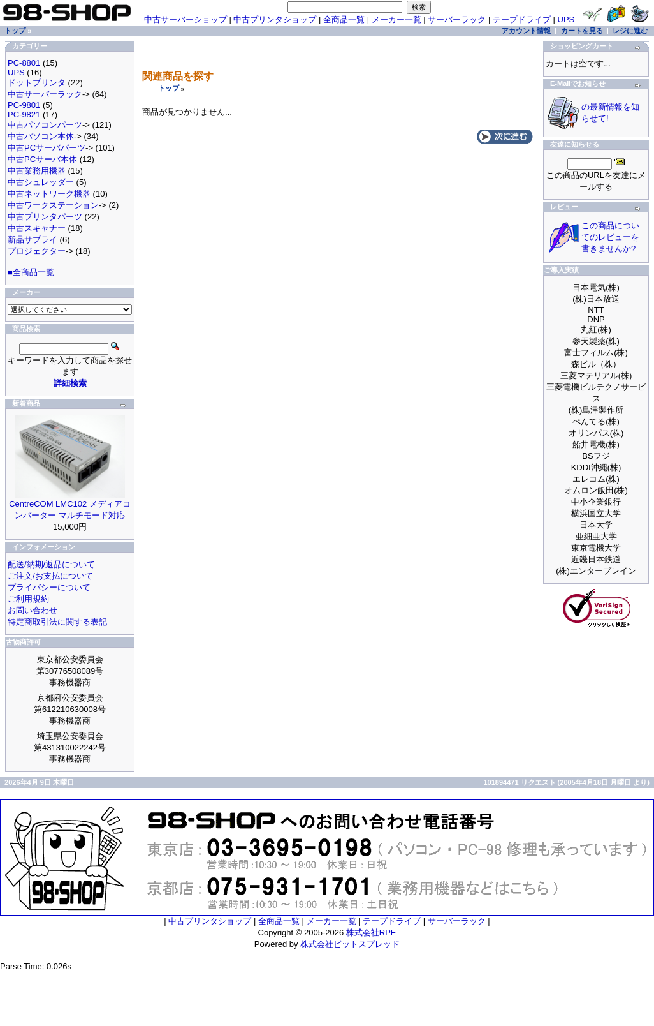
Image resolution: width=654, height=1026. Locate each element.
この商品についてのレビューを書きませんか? (610, 237)
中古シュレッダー (41, 182)
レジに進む (630, 30)
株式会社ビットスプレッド (350, 944)
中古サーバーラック (45, 94)
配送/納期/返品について (51, 564)
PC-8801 (24, 63)
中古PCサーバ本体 (42, 159)
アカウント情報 (526, 30)
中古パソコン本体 (41, 136)
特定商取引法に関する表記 (57, 622)
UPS (566, 19)
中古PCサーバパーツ (46, 147)
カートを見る (582, 30)
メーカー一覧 (396, 19)
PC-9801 (24, 105)
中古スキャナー (37, 228)
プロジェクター (37, 251)
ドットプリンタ (37, 82)
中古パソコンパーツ (45, 125)
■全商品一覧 (31, 272)
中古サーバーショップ (185, 19)
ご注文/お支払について (50, 576)
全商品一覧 (344, 19)
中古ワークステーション (53, 205)
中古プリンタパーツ (45, 216)
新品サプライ (32, 239)
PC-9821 (24, 114)
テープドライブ (522, 19)
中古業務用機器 (37, 170)
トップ (168, 88)
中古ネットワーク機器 (49, 193)
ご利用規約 (28, 599)
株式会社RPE (371, 932)
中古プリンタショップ (274, 19)
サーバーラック (457, 19)
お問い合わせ (32, 610)
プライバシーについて (49, 587)
